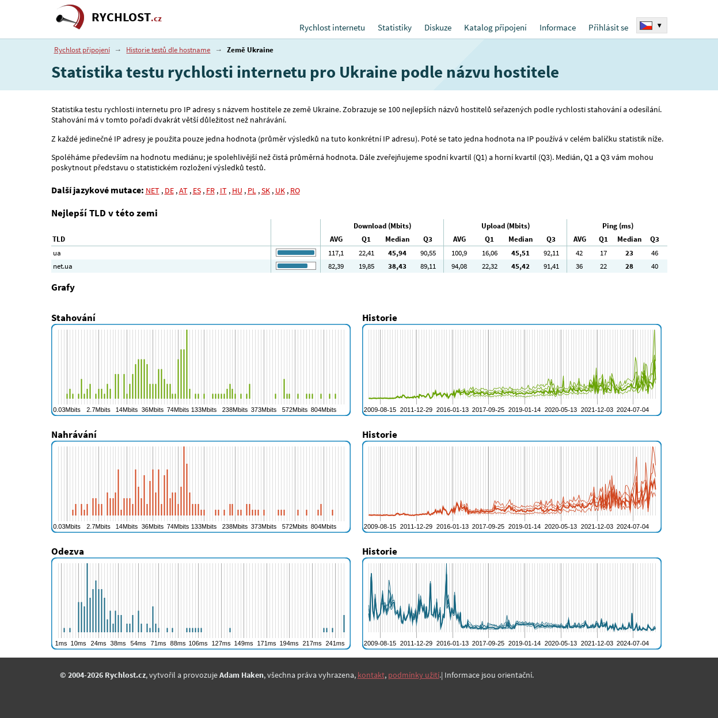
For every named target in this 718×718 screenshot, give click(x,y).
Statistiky (395, 27)
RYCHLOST (127, 17)
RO (295, 190)
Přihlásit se (608, 27)
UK (280, 190)
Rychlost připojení (82, 50)
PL (252, 190)
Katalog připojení (495, 27)
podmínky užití (413, 675)
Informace (558, 27)
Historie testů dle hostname (168, 50)
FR (210, 190)
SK (265, 190)
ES (197, 190)
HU (237, 190)
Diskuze (437, 27)
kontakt (371, 675)
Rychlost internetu (332, 27)
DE (169, 190)
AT (183, 190)
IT (223, 190)
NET (152, 190)
